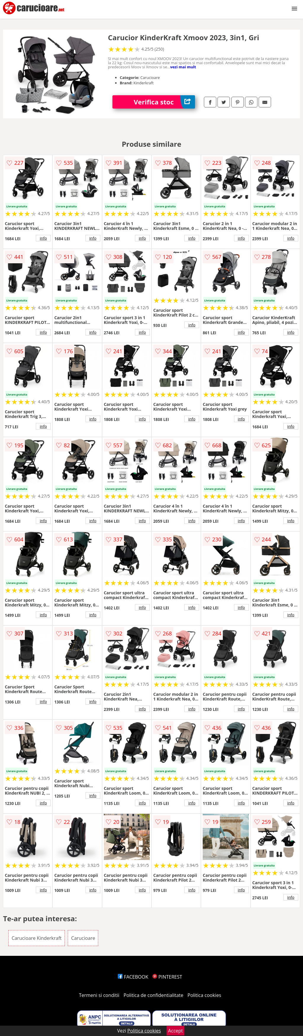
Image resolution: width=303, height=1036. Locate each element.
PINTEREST (167, 977)
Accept (175, 1030)
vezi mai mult (183, 67)
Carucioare (83, 938)
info (43, 238)
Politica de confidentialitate (153, 995)
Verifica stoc (164, 102)
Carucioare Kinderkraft (37, 938)
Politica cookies (204, 995)
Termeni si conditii (99, 995)
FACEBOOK (133, 977)
